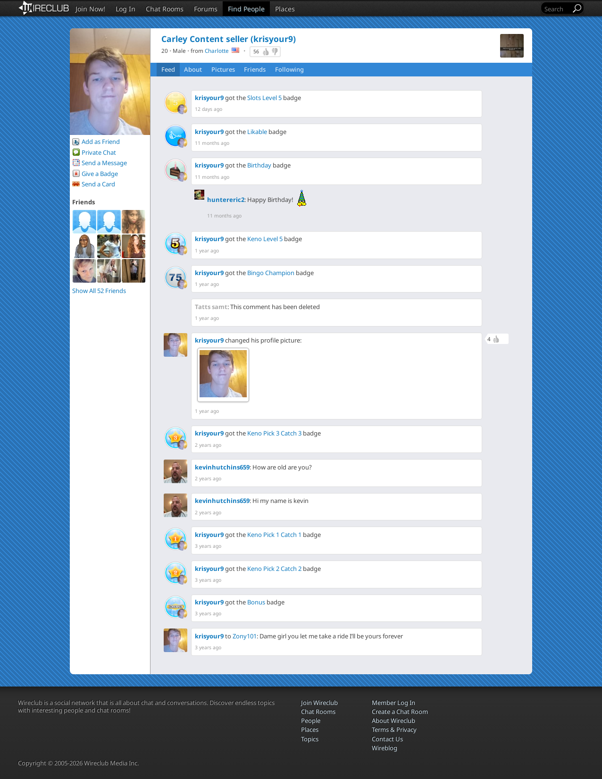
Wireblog (384, 748)
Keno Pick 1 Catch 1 (274, 534)
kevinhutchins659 (222, 467)
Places (285, 8)
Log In (125, 8)
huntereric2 (225, 199)
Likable (257, 131)
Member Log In (393, 702)
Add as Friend (101, 141)
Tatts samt (211, 306)
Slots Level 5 (264, 97)
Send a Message (104, 163)
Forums (205, 8)
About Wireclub (393, 720)
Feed (168, 69)
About (193, 69)
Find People (246, 8)
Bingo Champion (270, 272)
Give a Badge (100, 173)
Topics (309, 739)
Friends (255, 69)
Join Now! (90, 8)
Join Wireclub (319, 702)
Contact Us (387, 739)
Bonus (256, 602)
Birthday (259, 165)
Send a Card (98, 184)
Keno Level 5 (265, 239)
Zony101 (245, 636)
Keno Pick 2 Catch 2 (274, 568)
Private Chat (99, 152)
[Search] (557, 8)
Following (289, 69)
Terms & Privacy (394, 729)
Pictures (223, 69)
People (310, 720)
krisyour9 (209, 97)
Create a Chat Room (400, 711)
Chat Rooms (165, 8)
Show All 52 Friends (99, 290)
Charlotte (217, 50)
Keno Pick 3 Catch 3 (274, 433)
